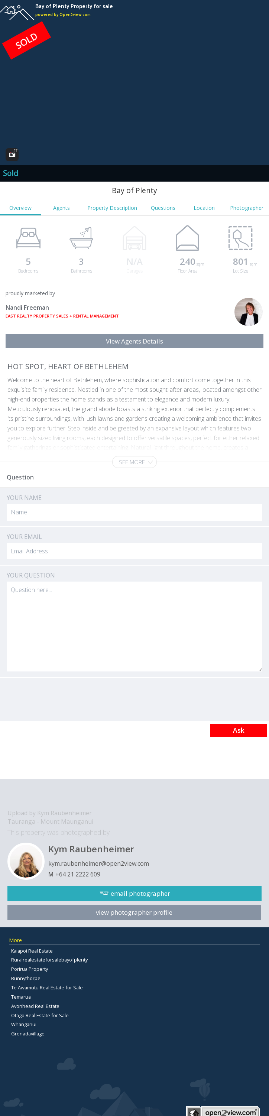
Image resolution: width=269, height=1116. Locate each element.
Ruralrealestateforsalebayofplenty (49, 959)
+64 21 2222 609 (77, 874)
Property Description (112, 207)
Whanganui (23, 1024)
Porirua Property (29, 969)
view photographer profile (134, 912)
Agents (61, 207)
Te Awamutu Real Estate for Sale (47, 987)
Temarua (21, 996)
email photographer (140, 893)
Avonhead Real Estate (35, 1006)
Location (204, 207)
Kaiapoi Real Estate (32, 950)
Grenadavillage (28, 1033)
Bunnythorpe (25, 978)
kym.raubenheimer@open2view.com (98, 863)
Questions (163, 207)
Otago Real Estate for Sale (40, 1015)
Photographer (246, 207)
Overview (20, 207)
